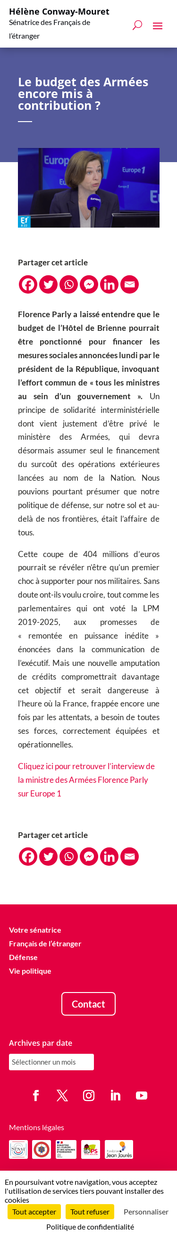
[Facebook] (28, 284)
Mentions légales (36, 1127)
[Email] (129, 284)
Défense (23, 956)
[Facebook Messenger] (89, 284)
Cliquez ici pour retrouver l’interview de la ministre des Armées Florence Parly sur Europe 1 (86, 779)
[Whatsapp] (68, 284)
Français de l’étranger (45, 943)
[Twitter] (48, 284)
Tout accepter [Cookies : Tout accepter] (34, 1211)
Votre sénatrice (35, 930)
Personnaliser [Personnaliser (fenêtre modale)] (146, 1211)
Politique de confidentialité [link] (90, 1226)
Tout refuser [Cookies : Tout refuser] (90, 1211)
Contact (88, 1003)
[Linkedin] (109, 284)
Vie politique (30, 970)
